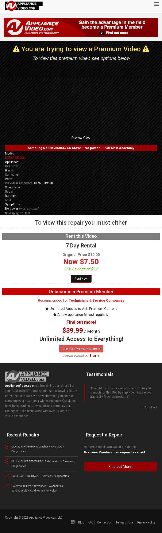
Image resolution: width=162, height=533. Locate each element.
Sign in (94, 355)
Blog (81, 522)
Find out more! (81, 322)
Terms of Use (125, 522)
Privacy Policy (146, 522)
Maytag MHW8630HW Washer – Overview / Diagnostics (37, 449)
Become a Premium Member (81, 349)
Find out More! (120, 466)
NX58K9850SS (15, 157)
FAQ (90, 522)
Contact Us (104, 522)
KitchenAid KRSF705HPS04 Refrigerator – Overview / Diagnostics (43, 464)
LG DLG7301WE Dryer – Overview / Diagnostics (40, 476)
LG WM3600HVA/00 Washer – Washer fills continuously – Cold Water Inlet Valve (37, 488)
